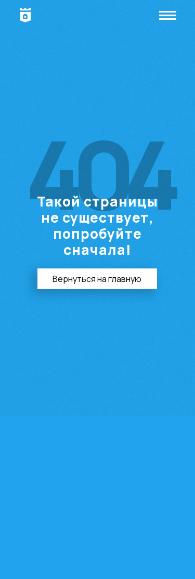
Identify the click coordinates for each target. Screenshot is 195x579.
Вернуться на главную (97, 279)
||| (169, 15)
